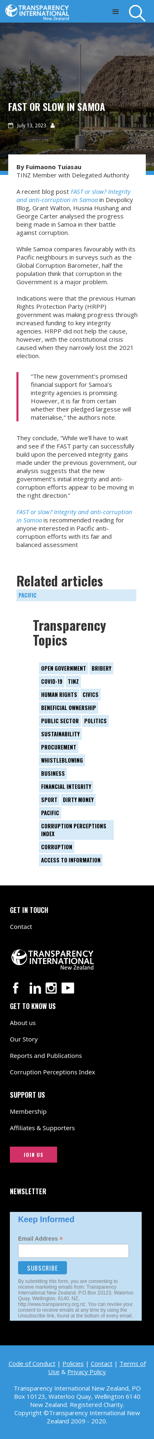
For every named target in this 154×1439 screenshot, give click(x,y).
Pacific (27, 595)
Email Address (40, 1239)
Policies (73, 1363)
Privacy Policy (86, 1372)
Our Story (24, 1039)
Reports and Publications (46, 1055)
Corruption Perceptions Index (52, 1072)
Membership (28, 1111)
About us (23, 1022)
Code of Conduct (32, 1363)
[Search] (141, 13)
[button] (115, 11)
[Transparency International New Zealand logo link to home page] (39, 10)
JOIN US (33, 1154)
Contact (21, 926)
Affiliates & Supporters (42, 1128)
